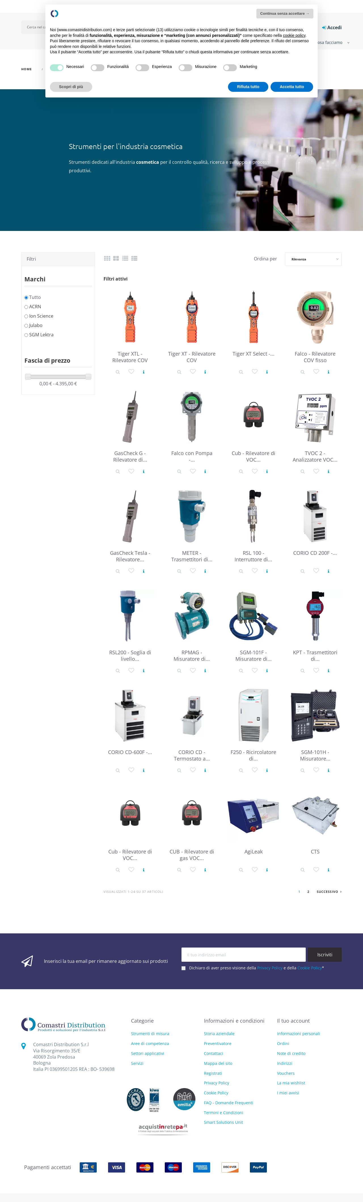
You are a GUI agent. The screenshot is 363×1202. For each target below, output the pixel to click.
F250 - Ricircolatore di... (253, 755)
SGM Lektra (41, 335)
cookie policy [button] (294, 35)
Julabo (36, 325)
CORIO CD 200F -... (315, 552)
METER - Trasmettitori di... (191, 556)
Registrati (213, 1073)
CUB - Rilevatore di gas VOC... (192, 854)
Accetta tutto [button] (292, 86)
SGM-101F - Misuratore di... (253, 655)
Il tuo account (293, 1020)
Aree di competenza (150, 1043)
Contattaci (213, 1053)
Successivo (329, 891)
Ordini (283, 1043)
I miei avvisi (288, 1092)
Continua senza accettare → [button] (284, 13)
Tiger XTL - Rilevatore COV (130, 357)
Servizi (137, 1063)
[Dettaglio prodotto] (118, 371)
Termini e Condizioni (223, 1112)
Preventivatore (217, 1043)
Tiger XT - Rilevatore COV (192, 357)
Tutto (35, 297)
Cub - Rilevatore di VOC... (253, 456)
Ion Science (41, 316)
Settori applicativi (147, 1053)
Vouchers (286, 1073)
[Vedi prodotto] (144, 371)
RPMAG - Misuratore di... (192, 655)
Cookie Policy (309, 967)
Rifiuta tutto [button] (248, 86)
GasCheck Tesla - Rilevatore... (130, 556)
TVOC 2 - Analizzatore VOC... (315, 456)
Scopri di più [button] (71, 86)
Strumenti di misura (150, 1033)
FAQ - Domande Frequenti (228, 1102)
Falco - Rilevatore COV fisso (315, 357)
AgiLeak (253, 851)
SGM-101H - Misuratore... (315, 755)
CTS (315, 851)
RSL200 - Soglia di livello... (130, 655)
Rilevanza (299, 259)
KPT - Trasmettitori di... (315, 655)
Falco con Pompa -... (191, 456)
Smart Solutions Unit (223, 1122)
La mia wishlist (291, 1083)
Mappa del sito (218, 1063)
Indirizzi (284, 1063)
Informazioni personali (298, 1033)
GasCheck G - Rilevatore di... (130, 456)
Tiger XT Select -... (254, 353)
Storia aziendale (219, 1033)
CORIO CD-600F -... (130, 752)
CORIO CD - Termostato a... (192, 755)
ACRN (35, 306)
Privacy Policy (269, 967)
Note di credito (291, 1053)
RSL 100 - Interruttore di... (253, 556)
